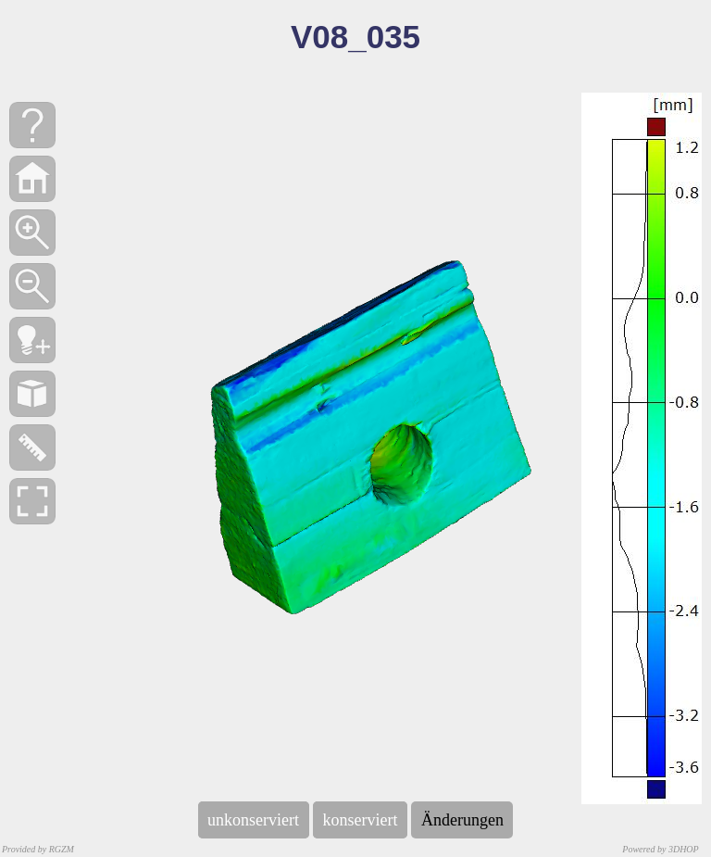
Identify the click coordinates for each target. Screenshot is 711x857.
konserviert (360, 820)
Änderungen (462, 820)
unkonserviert (254, 820)
